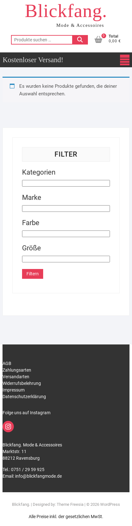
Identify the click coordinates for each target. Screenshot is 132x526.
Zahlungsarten (17, 370)
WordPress (110, 504)
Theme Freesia (70, 504)
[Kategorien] (66, 183)
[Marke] (66, 208)
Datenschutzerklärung (24, 396)
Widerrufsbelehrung (22, 383)
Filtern (32, 273)
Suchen (80, 40)
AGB (7, 363)
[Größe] (66, 259)
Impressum (14, 389)
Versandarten (16, 376)
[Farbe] (66, 233)
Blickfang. (66, 11)
